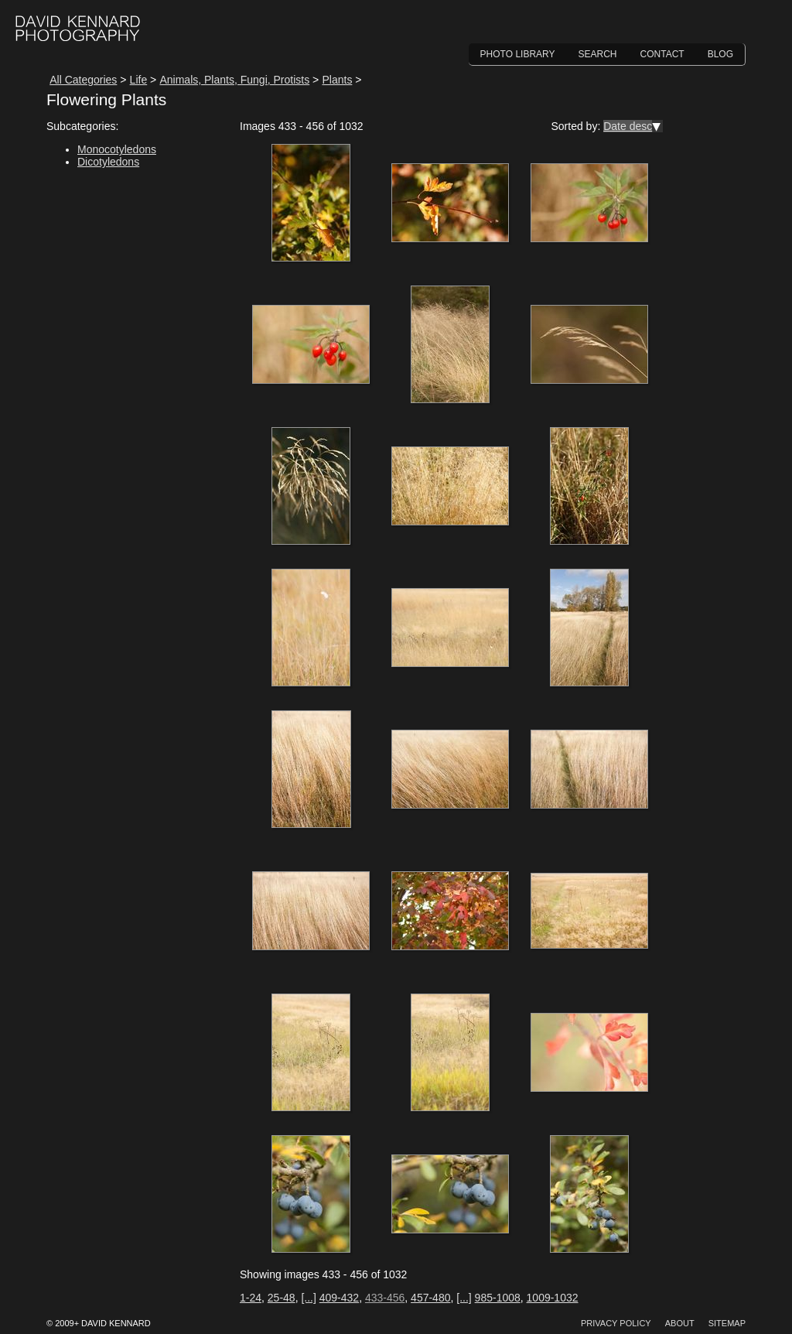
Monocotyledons (116, 149)
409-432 (339, 1297)
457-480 (430, 1297)
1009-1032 (553, 1297)
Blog (720, 54)
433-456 (385, 1297)
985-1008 (498, 1297)
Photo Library (517, 54)
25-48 (281, 1297)
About (680, 1323)
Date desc (627, 126)
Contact (662, 54)
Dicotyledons (108, 162)
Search (598, 54)
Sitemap (727, 1323)
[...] (308, 1297)
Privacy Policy (616, 1323)
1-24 (250, 1297)
